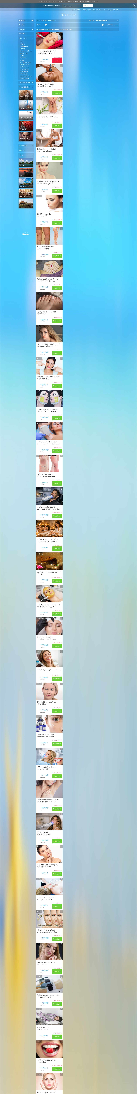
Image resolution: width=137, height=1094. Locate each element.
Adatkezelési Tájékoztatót (49, 544)
